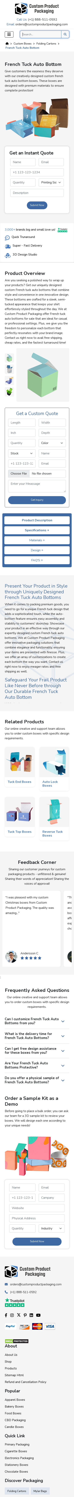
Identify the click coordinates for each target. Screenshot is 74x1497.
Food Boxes (13, 1413)
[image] (37, 474)
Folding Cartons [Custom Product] (46, 44)
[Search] (44, 34)
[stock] (22, 453)
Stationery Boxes (16, 1465)
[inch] (22, 433)
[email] (51, 162)
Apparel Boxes (15, 1400)
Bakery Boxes (14, 1407)
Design (37, 550)
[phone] (37, 172)
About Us (11, 1355)
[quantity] (23, 182)
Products (11, 1368)
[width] (52, 423)
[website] (37, 1208)
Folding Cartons (16, 1491)
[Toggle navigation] (9, 34)
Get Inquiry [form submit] (37, 500)
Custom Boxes (23, 44)
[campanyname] (52, 1198)
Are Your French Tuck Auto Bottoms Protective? (26, 1065)
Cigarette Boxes (16, 1451)
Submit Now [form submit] (37, 205)
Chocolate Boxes (16, 1472)
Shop (8, 1362)
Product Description (37, 520)
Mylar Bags (40, 1491)
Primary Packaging (17, 1444)
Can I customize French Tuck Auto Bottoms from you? (32, 1021)
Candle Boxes (14, 1427)
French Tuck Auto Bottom (22, 48)
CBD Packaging (15, 1420)
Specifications (37, 530)
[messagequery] (37, 193)
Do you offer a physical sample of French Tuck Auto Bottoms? (32, 1080)
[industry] (52, 1228)
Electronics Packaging (19, 1458)
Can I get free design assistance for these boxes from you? (30, 1050)
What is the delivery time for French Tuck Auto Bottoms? (28, 1036)
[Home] (7, 44)
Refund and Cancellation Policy (25, 1382)
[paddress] (37, 1218)
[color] (52, 443)
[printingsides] (51, 182)
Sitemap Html (14, 1375)
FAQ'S (37, 560)
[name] (23, 162)
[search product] (65, 34)
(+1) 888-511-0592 (42, 19)
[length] (22, 423)
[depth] (52, 433)
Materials (37, 540)
